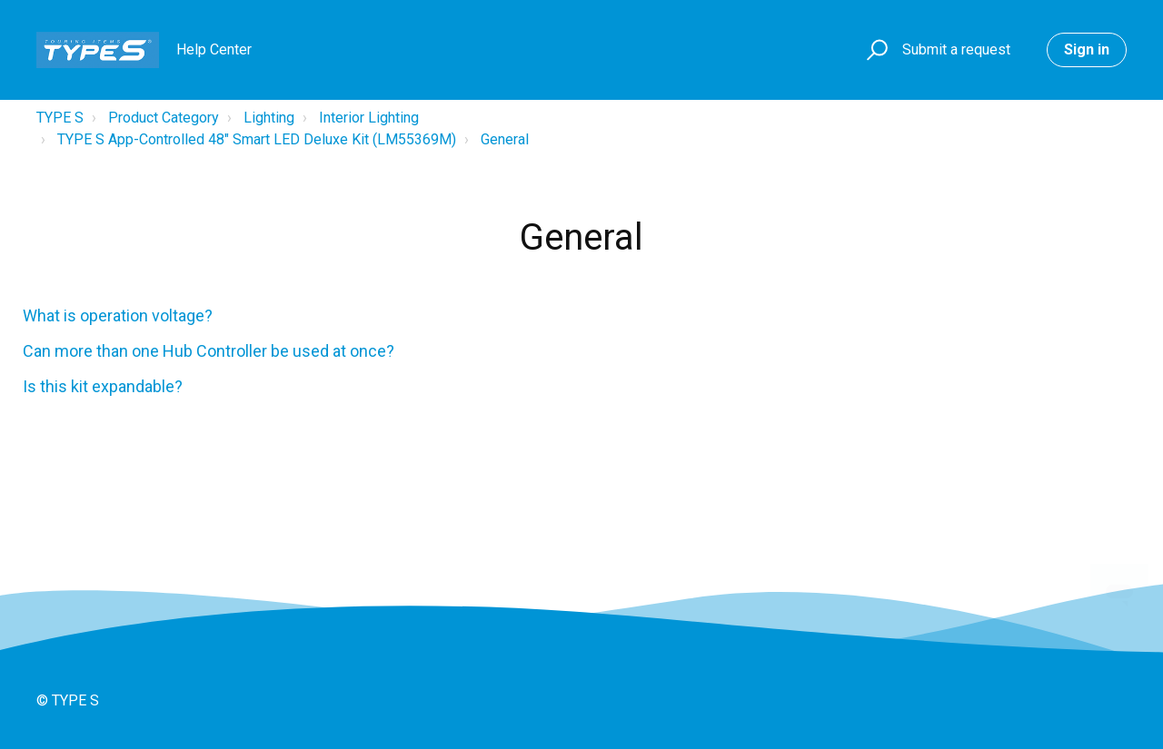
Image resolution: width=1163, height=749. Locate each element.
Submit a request (956, 49)
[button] (874, 50)
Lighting (269, 117)
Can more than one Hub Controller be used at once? (208, 350)
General (505, 139)
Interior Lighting (369, 117)
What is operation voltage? (118, 315)
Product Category (163, 117)
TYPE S (60, 117)
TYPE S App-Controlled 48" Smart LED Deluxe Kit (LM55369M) (256, 139)
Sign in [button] (1086, 49)
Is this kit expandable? (103, 386)
